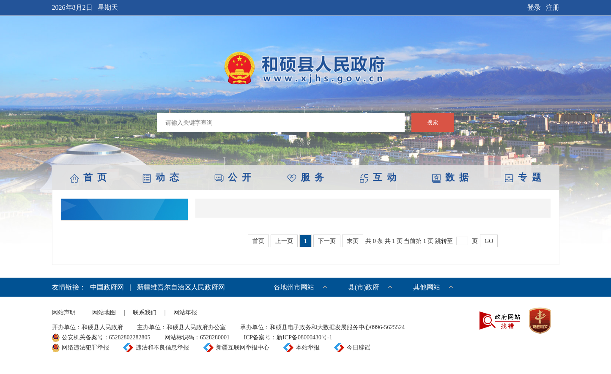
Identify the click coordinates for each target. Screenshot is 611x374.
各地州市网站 (294, 287)
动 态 (160, 177)
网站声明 (64, 312)
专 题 (522, 177)
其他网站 (426, 287)
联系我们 (144, 312)
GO (489, 241)
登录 (534, 7)
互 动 (377, 177)
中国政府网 (107, 287)
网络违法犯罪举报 (85, 347)
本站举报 (308, 347)
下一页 (327, 241)
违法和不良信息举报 (162, 347)
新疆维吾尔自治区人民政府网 (181, 287)
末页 (353, 241)
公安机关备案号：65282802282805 (106, 337)
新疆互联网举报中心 (242, 347)
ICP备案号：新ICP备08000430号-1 (288, 337)
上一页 (284, 241)
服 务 (305, 177)
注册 (552, 7)
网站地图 (104, 312)
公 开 (232, 177)
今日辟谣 (358, 347)
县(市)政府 (364, 287)
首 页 (88, 177)
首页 (258, 241)
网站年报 (185, 312)
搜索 (432, 122)
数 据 (450, 177)
